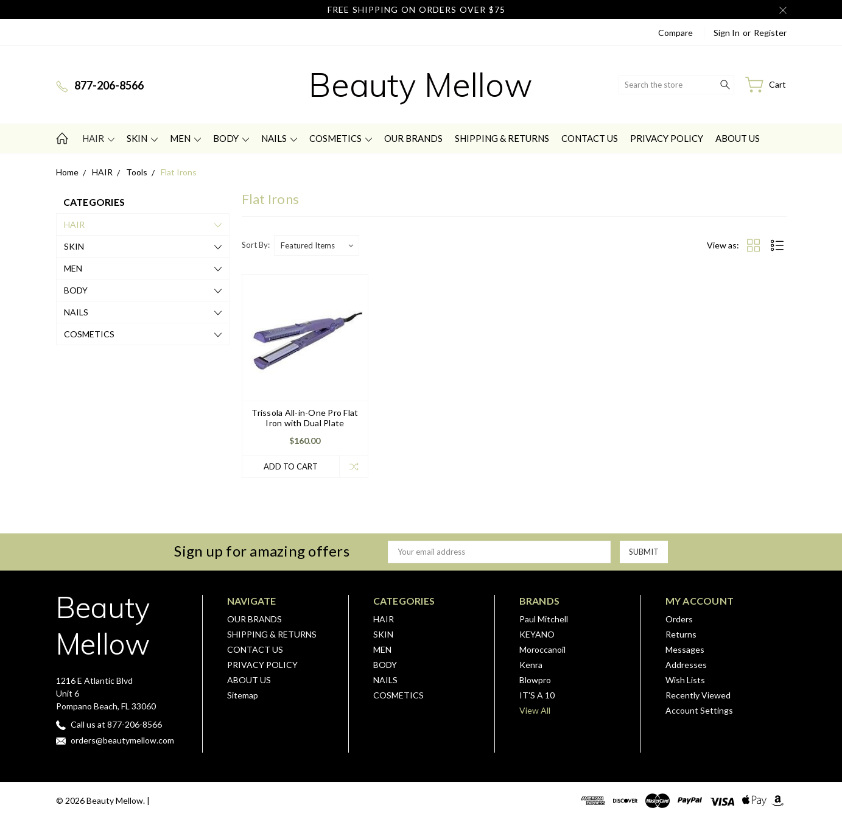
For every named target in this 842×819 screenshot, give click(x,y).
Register (770, 32)
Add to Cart (291, 466)
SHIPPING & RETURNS (502, 138)
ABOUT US (737, 138)
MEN (185, 138)
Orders (679, 619)
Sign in (727, 32)
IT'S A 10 (537, 695)
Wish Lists (685, 680)
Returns (680, 634)
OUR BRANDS (413, 138)
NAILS (279, 138)
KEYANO (537, 634)
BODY (231, 138)
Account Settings (699, 710)
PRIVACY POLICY (666, 138)
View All (534, 710)
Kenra (530, 664)
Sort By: (256, 245)
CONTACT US (589, 138)
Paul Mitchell (543, 619)
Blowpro (535, 680)
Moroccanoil (542, 649)
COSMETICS (340, 138)
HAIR (98, 138)
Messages (684, 649)
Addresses (686, 664)
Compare (675, 32)
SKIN (142, 138)
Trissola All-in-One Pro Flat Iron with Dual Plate (304, 417)
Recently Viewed (698, 695)
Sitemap (242, 695)
